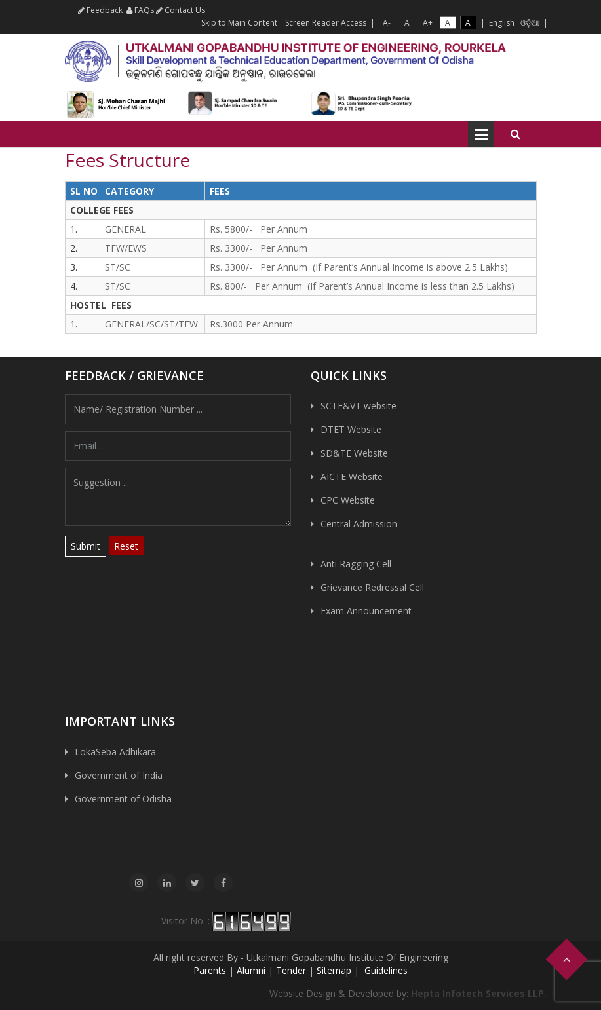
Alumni (251, 970)
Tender (291, 970)
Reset (126, 546)
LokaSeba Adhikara (115, 751)
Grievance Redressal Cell (372, 587)
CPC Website (347, 500)
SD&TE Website (354, 453)
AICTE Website (351, 476)
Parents (209, 970)
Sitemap (334, 970)
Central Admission (358, 523)
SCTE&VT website (358, 406)
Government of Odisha (123, 799)
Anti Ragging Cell (355, 563)
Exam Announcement (366, 611)
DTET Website (350, 429)
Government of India (119, 775)
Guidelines (385, 970)
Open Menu (481, 134)
